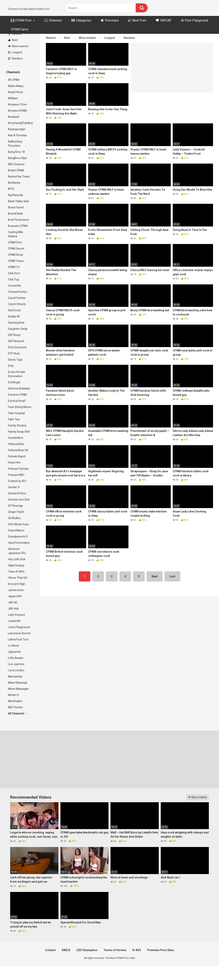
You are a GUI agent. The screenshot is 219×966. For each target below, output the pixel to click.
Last (172, 576)
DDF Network (16, 341)
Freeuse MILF (16, 474)
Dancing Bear (16, 322)
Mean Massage (17, 682)
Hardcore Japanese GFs (17, 551)
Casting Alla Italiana (15, 234)
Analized (13, 116)
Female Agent (17, 456)
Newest (15, 33)
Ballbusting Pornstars (15, 143)
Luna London (16, 670)
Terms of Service (115, 950)
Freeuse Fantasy (18, 468)
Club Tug (13, 279)
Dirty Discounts (17, 347)
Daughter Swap (18, 328)
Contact (50, 950)
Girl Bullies (14, 518)
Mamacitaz (15, 676)
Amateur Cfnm (17, 104)
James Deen (16, 590)
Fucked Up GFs (17, 481)
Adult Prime (15, 92)
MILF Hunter (15, 707)
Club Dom (14, 273)
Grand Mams (16, 530)
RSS (136, 950)
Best (13, 40)
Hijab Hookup (16, 565)
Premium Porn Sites (160, 950)
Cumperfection (17, 291)
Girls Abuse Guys (18, 524)
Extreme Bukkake (19, 388)
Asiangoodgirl (16, 129)
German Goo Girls (19, 499)
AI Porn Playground (194, 20)
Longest (15, 52)
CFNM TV (14, 267)
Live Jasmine (16, 664)
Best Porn (137, 20)
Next (155, 576)
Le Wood (13, 645)
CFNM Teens (16, 260)
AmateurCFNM (17, 110)
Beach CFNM (16, 170)
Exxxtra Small (16, 400)
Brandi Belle (15, 213)
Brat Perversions (18, 219)
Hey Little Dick (16, 559)
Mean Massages (18, 688)
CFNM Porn (21, 20)
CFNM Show (15, 254)
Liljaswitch (14, 651)
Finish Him (14, 462)
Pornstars (110, 20)
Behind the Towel (19, 176)
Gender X (14, 487)
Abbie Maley (16, 86)
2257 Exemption (86, 950)
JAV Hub (13, 608)
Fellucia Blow (16, 444)
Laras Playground (19, 627)
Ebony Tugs (15, 359)
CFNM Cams (19, 29)
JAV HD (12, 602)
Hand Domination (19, 542)
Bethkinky (14, 182)
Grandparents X (18, 536)
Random (15, 58)
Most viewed (18, 46)
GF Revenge (15, 505)
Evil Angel (14, 382)
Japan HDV (15, 596)
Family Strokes (17, 425)
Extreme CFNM (17, 394)
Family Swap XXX (19, 431)
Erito (11, 365)
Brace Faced (16, 207)
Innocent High (16, 583)
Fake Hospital (16, 413)
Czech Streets (17, 304)
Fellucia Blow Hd (18, 450)
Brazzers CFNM (18, 225)
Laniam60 (14, 621)
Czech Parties (17, 298)
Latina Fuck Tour (18, 639)
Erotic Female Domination (16, 374)
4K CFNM (13, 79)
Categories (81, 20)
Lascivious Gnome (19, 633)
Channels (53, 20)
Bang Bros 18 (16, 151)
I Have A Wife (16, 571)
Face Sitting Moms (19, 407)
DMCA (66, 950)
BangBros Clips (17, 158)
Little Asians (15, 658)
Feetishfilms (15, 437)
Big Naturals (15, 195)
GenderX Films (17, 493)
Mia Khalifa (15, 701)
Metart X (13, 695)
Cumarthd (14, 285)
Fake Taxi (14, 419)
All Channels (17, 713)
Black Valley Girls (18, 201)
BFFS (11, 188)
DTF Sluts (14, 353)
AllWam (13, 98)
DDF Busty (14, 335)
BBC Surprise (16, 164)
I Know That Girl (17, 577)
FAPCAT (164, 20)
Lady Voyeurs (16, 614)
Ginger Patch (16, 511)
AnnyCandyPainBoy (20, 123)
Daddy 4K (14, 316)
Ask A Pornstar (17, 135)
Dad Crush (14, 310)
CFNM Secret (16, 248)
